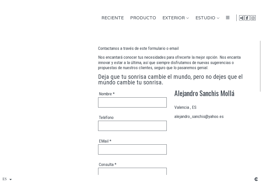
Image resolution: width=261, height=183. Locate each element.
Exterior (173, 18)
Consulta (107, 164)
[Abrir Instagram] (253, 17)
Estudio (204, 18)
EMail (105, 141)
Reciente (112, 18)
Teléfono (106, 117)
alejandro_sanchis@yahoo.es (199, 116)
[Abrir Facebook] (247, 17)
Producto (142, 18)
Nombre (107, 93)
